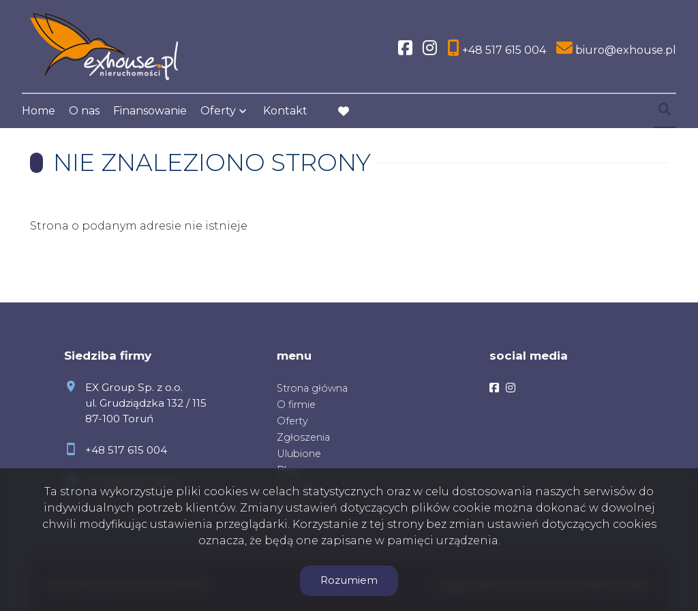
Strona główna (312, 388)
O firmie (296, 404)
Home (38, 110)
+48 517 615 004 (126, 449)
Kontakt (285, 110)
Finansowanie (150, 110)
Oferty (218, 110)
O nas (84, 110)
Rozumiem (349, 580)
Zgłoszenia (303, 437)
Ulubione (299, 454)
